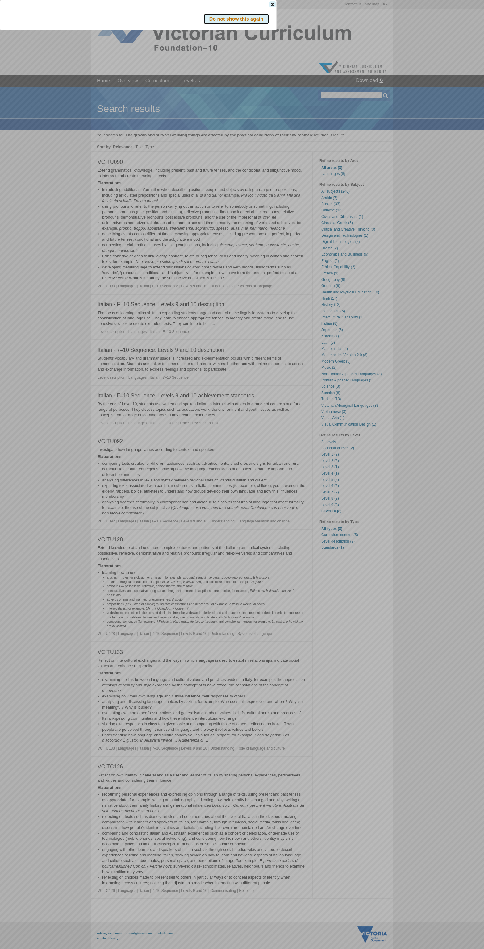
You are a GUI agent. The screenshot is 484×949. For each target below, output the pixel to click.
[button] (375, 92)
